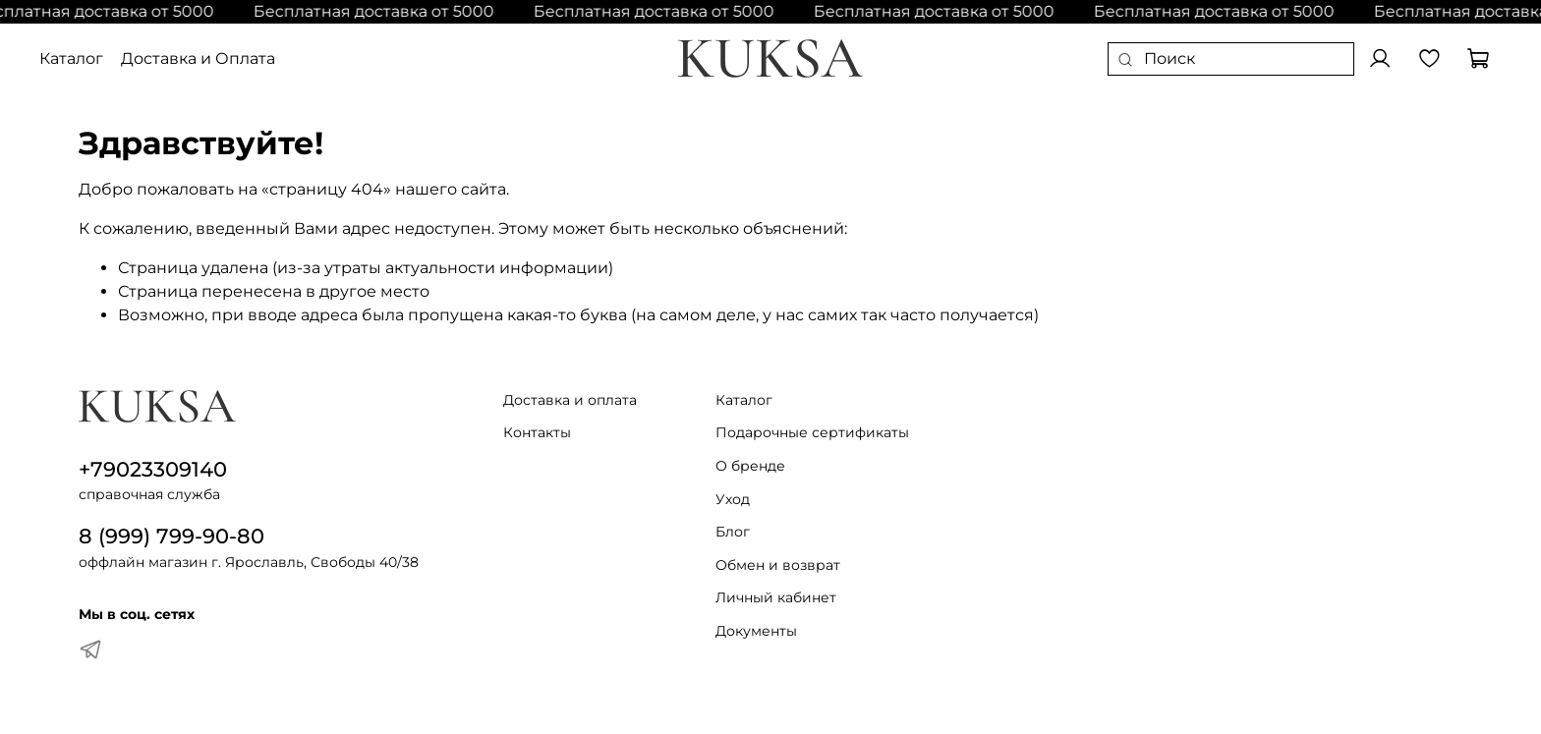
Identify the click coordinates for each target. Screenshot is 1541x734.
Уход (732, 499)
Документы (756, 631)
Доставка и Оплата (198, 58)
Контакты (537, 432)
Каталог (71, 58)
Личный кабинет (775, 597)
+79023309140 (153, 469)
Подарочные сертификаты (812, 432)
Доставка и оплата (570, 400)
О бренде (750, 466)
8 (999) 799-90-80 (171, 536)
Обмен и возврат (777, 565)
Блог (732, 531)
